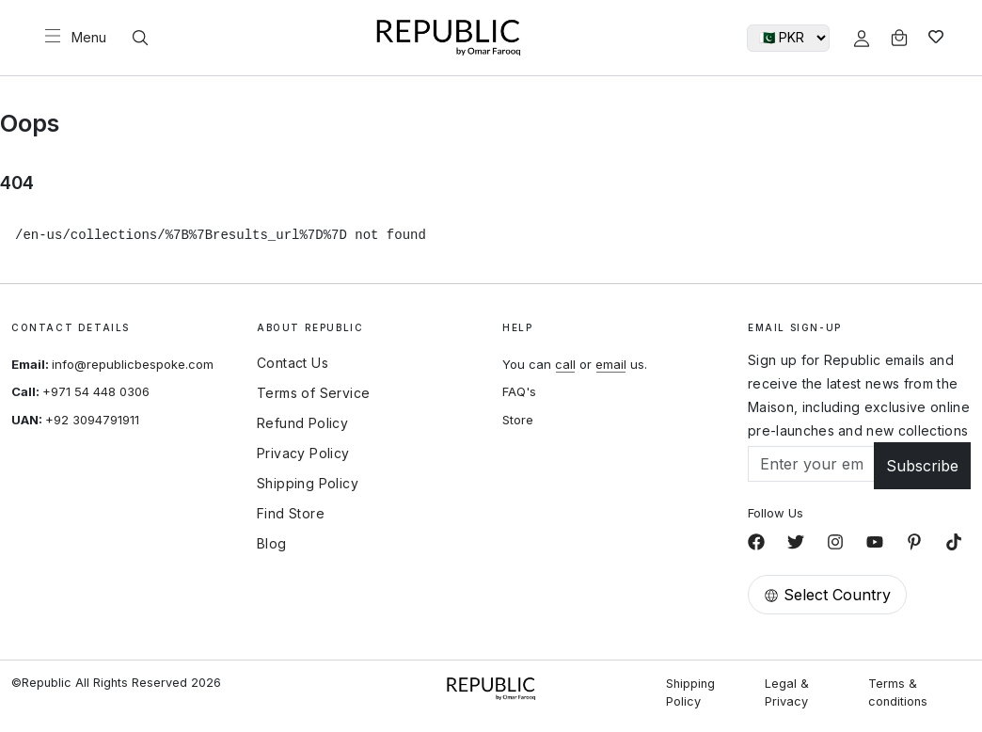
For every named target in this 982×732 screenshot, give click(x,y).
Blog (272, 543)
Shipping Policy (307, 483)
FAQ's (519, 391)
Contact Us (292, 363)
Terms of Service (313, 393)
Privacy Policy (303, 453)
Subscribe (922, 465)
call (565, 364)
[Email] (811, 464)
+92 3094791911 (92, 419)
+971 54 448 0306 (96, 391)
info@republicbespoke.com (133, 364)
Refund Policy (302, 423)
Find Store (291, 513)
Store (517, 419)
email (610, 364)
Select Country (827, 594)
